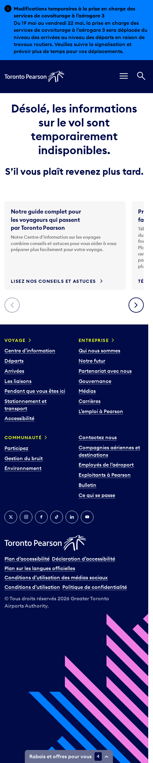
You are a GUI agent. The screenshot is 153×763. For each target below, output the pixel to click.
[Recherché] (141, 76)
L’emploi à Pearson (101, 411)
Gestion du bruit (23, 458)
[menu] (123, 76)
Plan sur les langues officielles (39, 568)
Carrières (90, 401)
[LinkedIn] (72, 517)
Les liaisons (17, 381)
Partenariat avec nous (105, 371)
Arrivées (14, 371)
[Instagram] (26, 517)
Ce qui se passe (97, 495)
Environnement (22, 468)
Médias (87, 391)
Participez (16, 448)
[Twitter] (10, 517)
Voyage (14, 340)
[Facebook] (41, 517)
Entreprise (94, 340)
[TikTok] (56, 517)
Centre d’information (29, 350)
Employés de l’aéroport (106, 464)
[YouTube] (87, 517)
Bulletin (87, 485)
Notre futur (92, 361)
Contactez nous (98, 437)
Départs (14, 361)
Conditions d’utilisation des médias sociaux (56, 577)
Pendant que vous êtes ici (34, 391)
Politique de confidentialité (94, 587)
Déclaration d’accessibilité (83, 558)
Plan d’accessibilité (27, 558)
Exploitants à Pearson (105, 475)
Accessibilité (19, 418)
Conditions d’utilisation (32, 587)
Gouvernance (95, 381)
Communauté (23, 437)
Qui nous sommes (99, 350)
